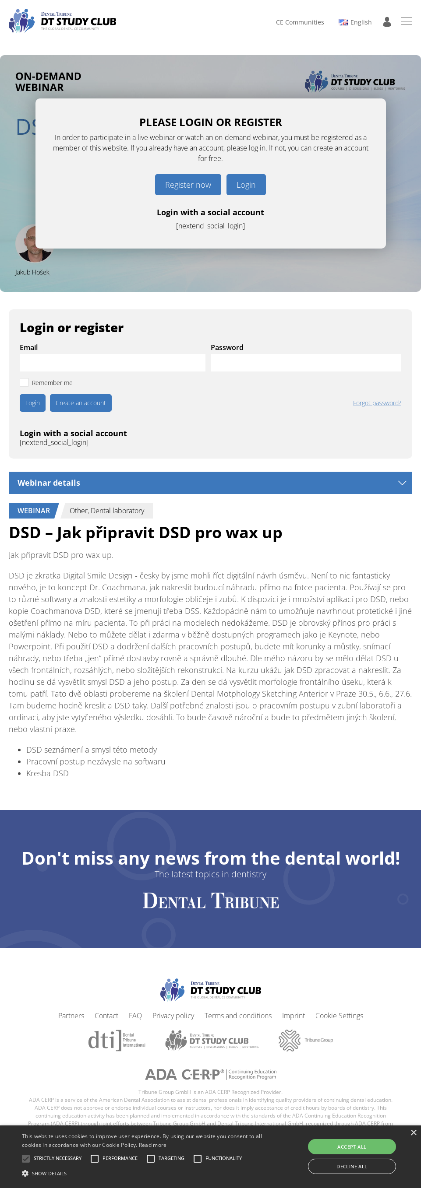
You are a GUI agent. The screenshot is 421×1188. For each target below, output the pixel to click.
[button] (57, 1158)
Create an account (81, 403)
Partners (71, 1015)
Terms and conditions (238, 1015)
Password (227, 347)
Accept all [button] (351, 1146)
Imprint (293, 1015)
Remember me (52, 382)
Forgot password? (377, 403)
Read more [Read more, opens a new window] (153, 1145)
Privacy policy (173, 1015)
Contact (106, 1015)
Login (246, 184)
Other (79, 510)
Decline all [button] (351, 1166)
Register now (188, 184)
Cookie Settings (339, 1015)
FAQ (135, 1015)
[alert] (210, 1156)
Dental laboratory (117, 510)
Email (29, 347)
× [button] (413, 1133)
